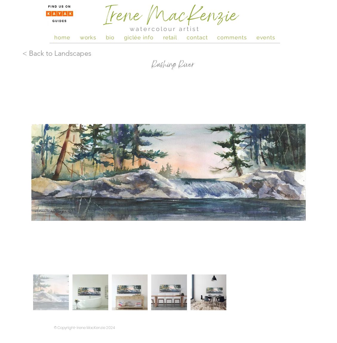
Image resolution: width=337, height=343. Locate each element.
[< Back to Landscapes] (59, 53)
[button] (266, 37)
